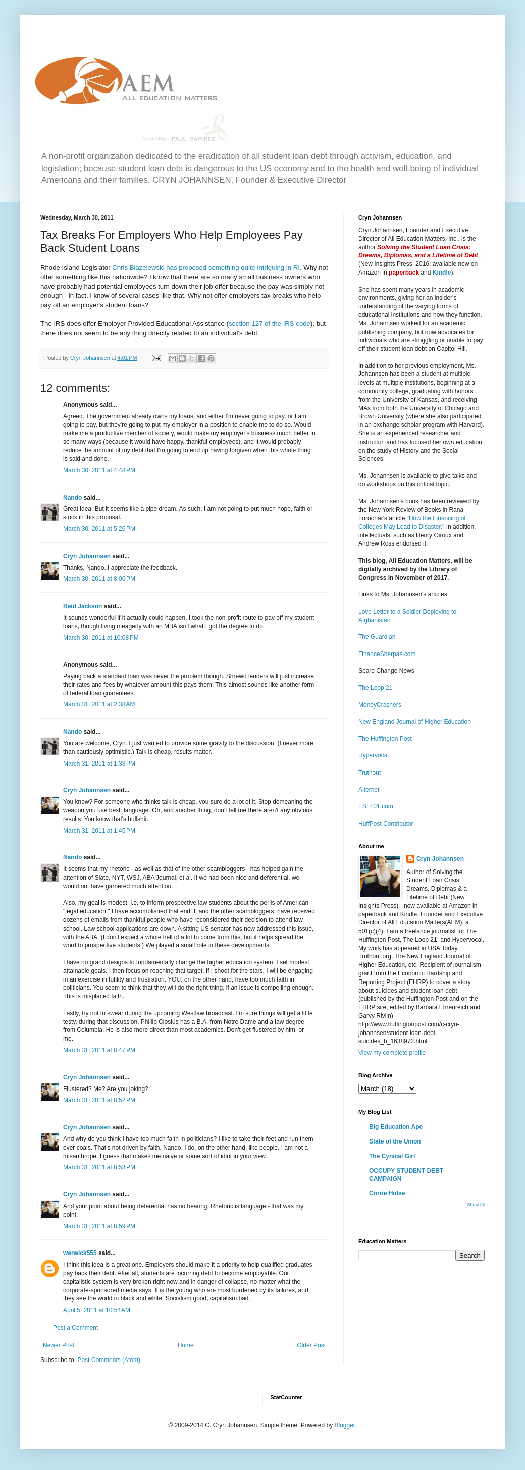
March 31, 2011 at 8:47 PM (99, 1050)
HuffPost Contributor (385, 823)
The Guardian (376, 636)
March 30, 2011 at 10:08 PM (101, 637)
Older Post (311, 1345)
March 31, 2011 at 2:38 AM (99, 704)
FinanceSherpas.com (386, 654)
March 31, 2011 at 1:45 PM (99, 830)
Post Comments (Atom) (108, 1360)
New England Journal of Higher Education (414, 721)
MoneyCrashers (379, 705)
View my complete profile (392, 1052)
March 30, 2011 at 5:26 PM (99, 528)
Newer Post (58, 1345)
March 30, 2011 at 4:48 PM (99, 470)
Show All (476, 1204)
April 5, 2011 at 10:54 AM (96, 1310)
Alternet (368, 789)
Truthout (369, 772)
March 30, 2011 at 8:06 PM (99, 578)
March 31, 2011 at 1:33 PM (99, 763)
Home (186, 1345)
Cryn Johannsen (87, 556)
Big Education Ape (396, 1126)
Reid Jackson (82, 606)
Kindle (442, 272)
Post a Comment (75, 1327)
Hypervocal (373, 755)
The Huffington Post (385, 738)
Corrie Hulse (387, 1193)
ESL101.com (375, 806)
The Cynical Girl (392, 1156)
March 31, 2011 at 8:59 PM (99, 1226)
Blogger (344, 1425)
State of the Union (395, 1141)
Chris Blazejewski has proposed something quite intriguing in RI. (207, 267)
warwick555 (80, 1253)
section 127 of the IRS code (269, 324)
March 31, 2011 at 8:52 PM (99, 1100)
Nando (72, 497)
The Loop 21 (375, 687)
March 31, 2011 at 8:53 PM (99, 1167)
